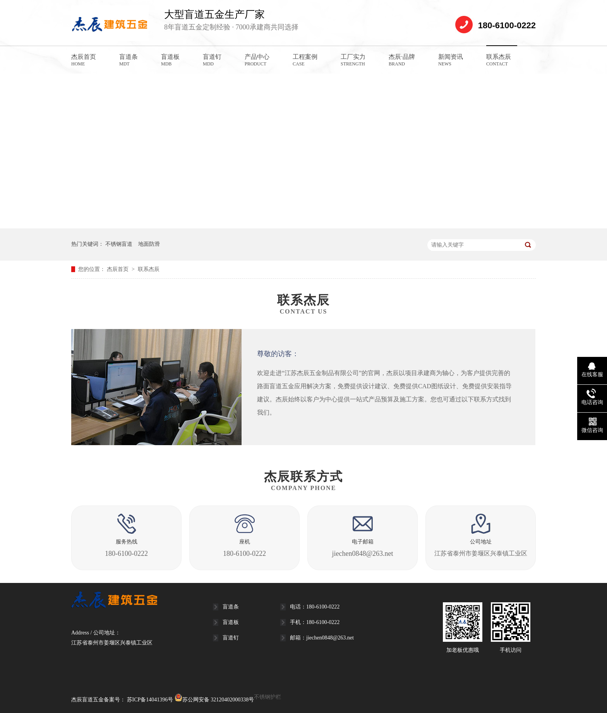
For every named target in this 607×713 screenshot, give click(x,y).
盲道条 (128, 60)
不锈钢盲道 (118, 244)
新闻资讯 (450, 60)
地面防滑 (149, 244)
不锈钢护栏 (267, 697)
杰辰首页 (83, 60)
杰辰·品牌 (402, 60)
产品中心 (257, 60)
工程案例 (305, 60)
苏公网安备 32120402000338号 (214, 700)
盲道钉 (212, 60)
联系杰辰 (498, 60)
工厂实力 (353, 60)
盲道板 (170, 60)
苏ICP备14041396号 (150, 700)
